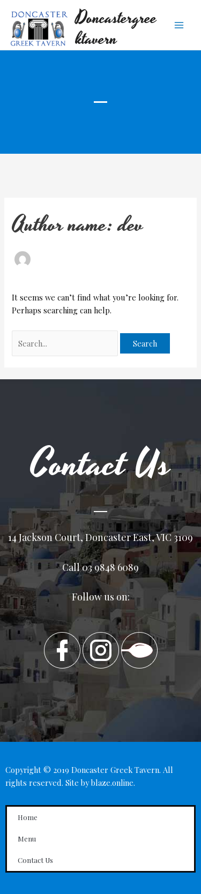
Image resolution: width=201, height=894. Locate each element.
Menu (27, 838)
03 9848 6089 (110, 567)
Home (28, 817)
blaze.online (112, 782)
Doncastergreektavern (116, 29)
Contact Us (35, 860)
